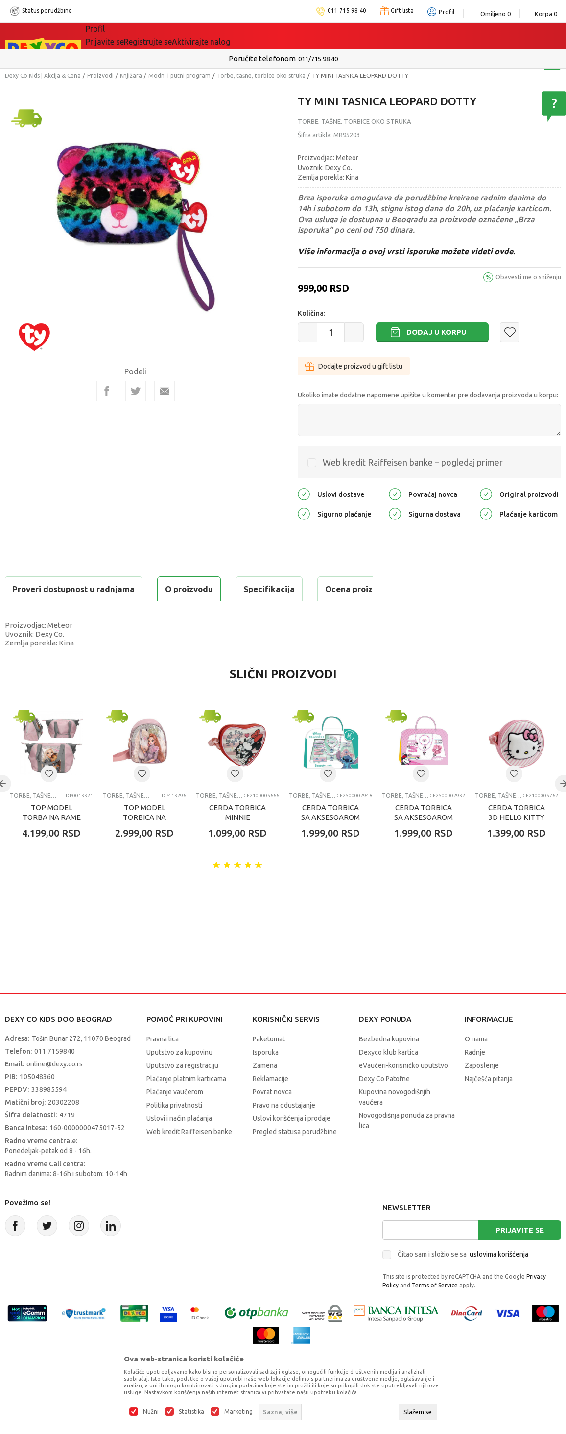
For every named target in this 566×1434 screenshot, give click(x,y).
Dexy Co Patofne (384, 1103)
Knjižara (131, 76)
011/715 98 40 (318, 58)
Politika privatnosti (174, 1130)
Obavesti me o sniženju (528, 276)
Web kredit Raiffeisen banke (189, 1156)
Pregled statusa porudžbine (295, 1156)
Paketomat (269, 1063)
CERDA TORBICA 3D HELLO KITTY (516, 837)
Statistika (191, 1412)
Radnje (475, 1077)
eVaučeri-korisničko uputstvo (403, 1090)
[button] (509, 332)
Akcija (170, 35)
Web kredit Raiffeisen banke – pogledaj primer (413, 462)
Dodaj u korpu (436, 332)
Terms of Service (435, 1310)
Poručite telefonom (262, 58)
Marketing (238, 1412)
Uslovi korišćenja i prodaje (291, 1143)
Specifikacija (124, 588)
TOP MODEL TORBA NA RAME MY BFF (52, 842)
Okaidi (278, 35)
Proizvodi (100, 76)
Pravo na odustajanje (284, 1130)
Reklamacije (270, 1103)
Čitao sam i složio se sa (463, 1278)
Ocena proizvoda (213, 588)
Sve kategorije (119, 35)
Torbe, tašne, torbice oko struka (261, 76)
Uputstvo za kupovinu (179, 1077)
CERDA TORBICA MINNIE (237, 837)
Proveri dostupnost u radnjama (81, 613)
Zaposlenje (482, 1090)
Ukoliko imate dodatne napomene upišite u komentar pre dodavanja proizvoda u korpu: (428, 395)
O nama (476, 1063)
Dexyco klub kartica (388, 1077)
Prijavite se (519, 1254)
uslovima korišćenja (499, 1279)
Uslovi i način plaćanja (179, 1143)
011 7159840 (54, 1076)
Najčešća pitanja (489, 1103)
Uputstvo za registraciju (182, 1090)
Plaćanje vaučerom (174, 1116)
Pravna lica (162, 1063)
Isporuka (266, 1077)
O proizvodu (44, 588)
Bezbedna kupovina (389, 1063)
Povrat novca (272, 1116)
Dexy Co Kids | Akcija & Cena (43, 76)
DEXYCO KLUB (221, 35)
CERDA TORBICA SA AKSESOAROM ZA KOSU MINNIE (423, 842)
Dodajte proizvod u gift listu (353, 366)
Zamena (265, 1090)
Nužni (151, 1412)
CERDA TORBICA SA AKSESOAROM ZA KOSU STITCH (330, 842)
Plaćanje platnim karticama (186, 1103)
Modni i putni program (179, 76)
